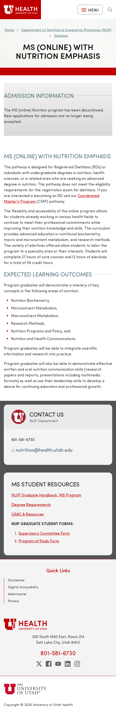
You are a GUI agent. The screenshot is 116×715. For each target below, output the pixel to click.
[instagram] (77, 664)
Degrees (61, 35)
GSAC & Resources (27, 514)
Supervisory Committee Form (44, 533)
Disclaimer (16, 580)
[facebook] (48, 664)
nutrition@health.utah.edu (41, 449)
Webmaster (17, 594)
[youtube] (58, 664)
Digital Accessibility (23, 587)
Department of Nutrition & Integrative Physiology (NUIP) (66, 30)
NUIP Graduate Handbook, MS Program (46, 494)
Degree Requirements (31, 504)
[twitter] (39, 664)
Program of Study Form (39, 540)
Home (9, 30)
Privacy (13, 601)
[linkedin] (68, 664)
